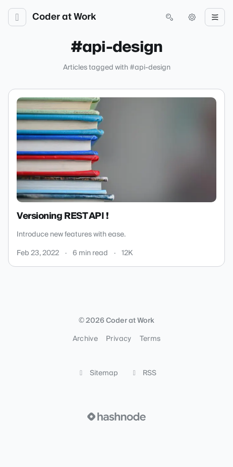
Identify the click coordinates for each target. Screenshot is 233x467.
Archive (85, 339)
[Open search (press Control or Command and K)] (169, 17)
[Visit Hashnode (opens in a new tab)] (116, 416)
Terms (150, 339)
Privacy (118, 339)
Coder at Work (64, 17)
